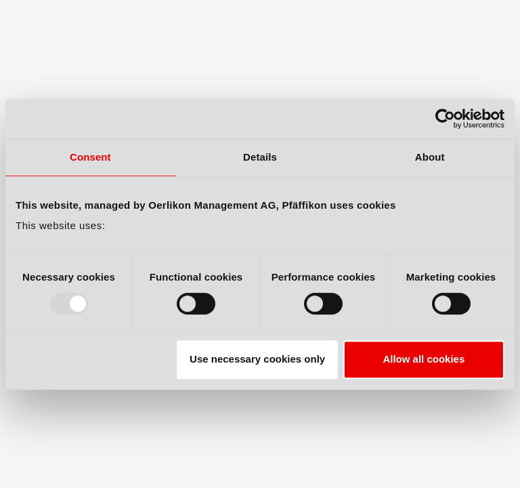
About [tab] (430, 157)
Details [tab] (260, 157)
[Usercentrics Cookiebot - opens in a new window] (445, 118)
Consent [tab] (90, 157)
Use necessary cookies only (257, 359)
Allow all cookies (423, 359)
